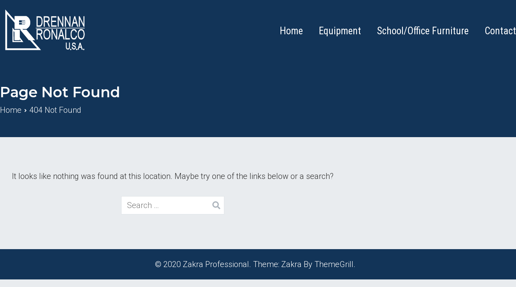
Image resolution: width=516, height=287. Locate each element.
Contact (500, 31)
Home (291, 31)
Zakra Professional (216, 264)
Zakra (291, 264)
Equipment (340, 31)
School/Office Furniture (423, 31)
